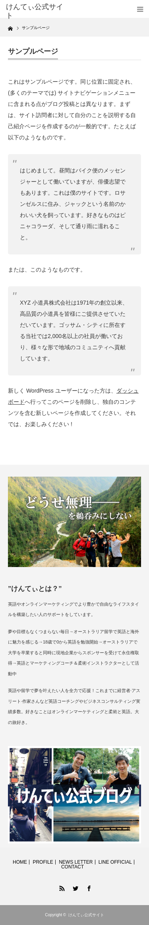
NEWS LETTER (76, 862)
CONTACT (72, 866)
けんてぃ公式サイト (86, 915)
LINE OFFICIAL (115, 862)
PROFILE (43, 862)
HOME (20, 862)
